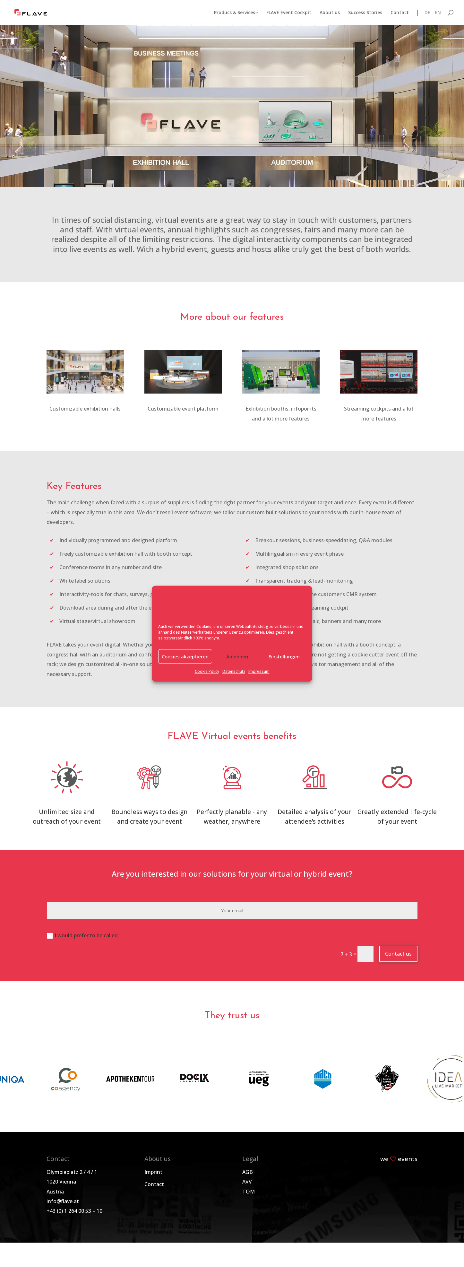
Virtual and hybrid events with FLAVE (232, 98)
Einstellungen (284, 656)
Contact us (398, 953)
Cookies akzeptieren (185, 656)
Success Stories (365, 12)
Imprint (153, 1172)
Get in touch (232, 114)
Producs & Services (236, 12)
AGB (247, 1172)
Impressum (259, 671)
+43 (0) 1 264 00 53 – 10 (74, 1210)
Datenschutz (233, 671)
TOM (248, 1191)
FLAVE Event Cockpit (288, 12)
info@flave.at (63, 1201)
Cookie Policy (207, 671)
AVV (247, 1181)
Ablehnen (237, 656)
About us (330, 12)
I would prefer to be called (82, 935)
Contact (400, 12)
